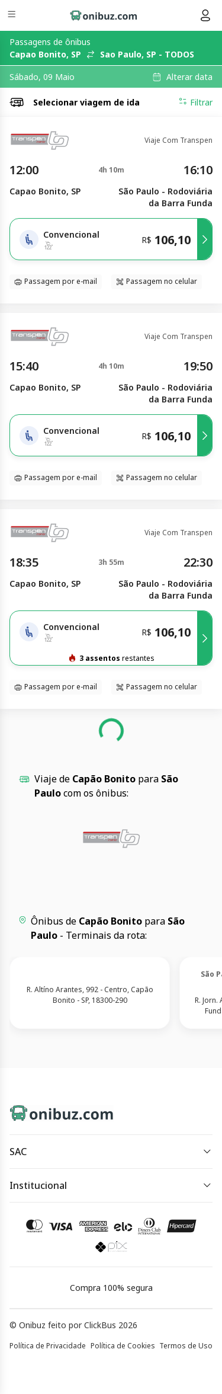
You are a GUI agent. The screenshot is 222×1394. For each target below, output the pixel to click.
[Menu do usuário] (205, 15)
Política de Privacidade (47, 1346)
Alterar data (189, 77)
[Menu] (12, 15)
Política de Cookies (123, 1346)
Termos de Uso (186, 1346)
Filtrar (195, 102)
